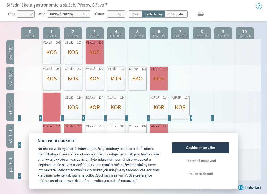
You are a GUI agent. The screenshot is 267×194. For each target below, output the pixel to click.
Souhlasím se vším (200, 148)
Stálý (135, 14)
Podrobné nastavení (200, 161)
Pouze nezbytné (201, 174)
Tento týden (153, 14)
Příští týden (176, 14)
